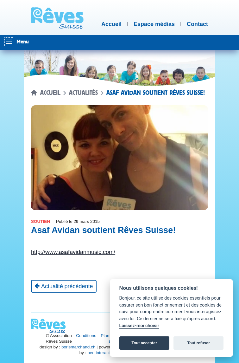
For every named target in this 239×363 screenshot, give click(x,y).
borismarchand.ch (78, 347)
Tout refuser (198, 342)
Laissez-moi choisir (139, 325)
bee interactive (101, 352)
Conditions (86, 335)
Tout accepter (144, 342)
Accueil (50, 93)
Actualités (83, 93)
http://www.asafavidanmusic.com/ (73, 252)
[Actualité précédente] (64, 286)
